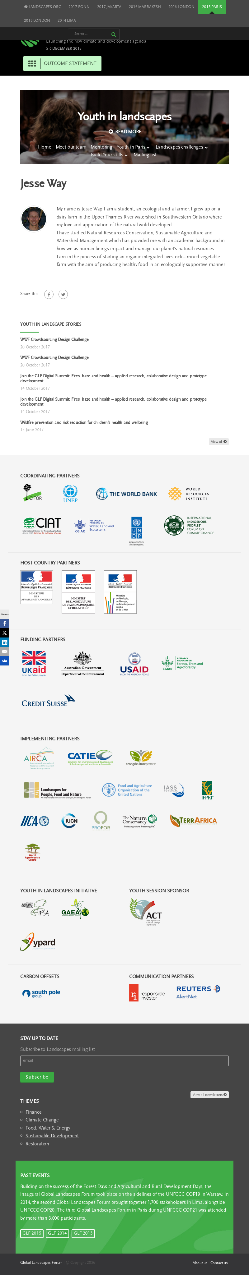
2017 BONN (79, 7)
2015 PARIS (212, 7)
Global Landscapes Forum (41, 1263)
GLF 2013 (83, 1233)
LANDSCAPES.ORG (42, 7)
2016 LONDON (181, 7)
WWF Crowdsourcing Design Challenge (54, 340)
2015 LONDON (37, 21)
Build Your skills (107, 155)
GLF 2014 (57, 1233)
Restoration (37, 1144)
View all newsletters (210, 1095)
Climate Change (42, 1120)
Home (44, 147)
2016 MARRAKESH (145, 7)
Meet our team (71, 147)
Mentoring (101, 147)
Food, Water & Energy (48, 1128)
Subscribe (37, 1077)
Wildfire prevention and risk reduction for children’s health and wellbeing (84, 423)
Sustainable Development (52, 1136)
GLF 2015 (31, 1233)
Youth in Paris (131, 147)
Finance (34, 1112)
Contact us (219, 1263)
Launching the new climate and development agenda (96, 41)
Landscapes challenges (179, 147)
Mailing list (145, 155)
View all (219, 442)
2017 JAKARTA (109, 7)
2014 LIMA (67, 21)
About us (200, 1263)
